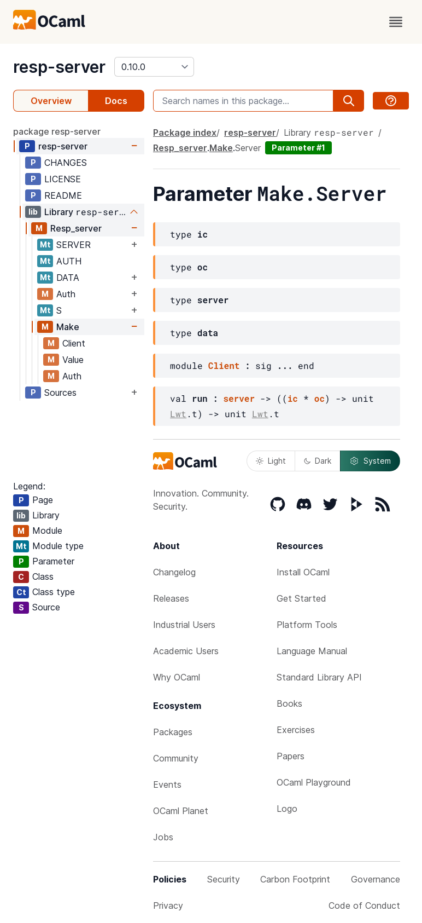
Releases (171, 598)
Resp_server (76, 228)
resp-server (59, 67)
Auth (65, 294)
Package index (184, 132)
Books (289, 703)
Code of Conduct (364, 905)
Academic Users (186, 650)
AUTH (68, 261)
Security (223, 879)
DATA (67, 277)
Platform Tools (307, 624)
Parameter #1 (298, 147)
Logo (287, 808)
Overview (51, 100)
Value (73, 359)
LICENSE (62, 179)
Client (73, 343)
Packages (172, 731)
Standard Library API (319, 677)
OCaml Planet (180, 810)
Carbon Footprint (295, 879)
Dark (317, 460)
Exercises (296, 729)
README (63, 195)
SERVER (73, 244)
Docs (116, 100)
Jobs (163, 837)
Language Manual (312, 650)
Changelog (174, 572)
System (370, 461)
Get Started (301, 598)
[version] (154, 67)
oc (319, 398)
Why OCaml (176, 677)
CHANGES (65, 162)
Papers (290, 756)
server (239, 398)
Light (271, 460)
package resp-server (57, 131)
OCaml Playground (314, 782)
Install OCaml (303, 572)
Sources (60, 392)
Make (67, 326)
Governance (375, 879)
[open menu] (396, 22)
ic (293, 398)
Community (175, 758)
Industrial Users (184, 624)
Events (167, 784)
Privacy (168, 905)
